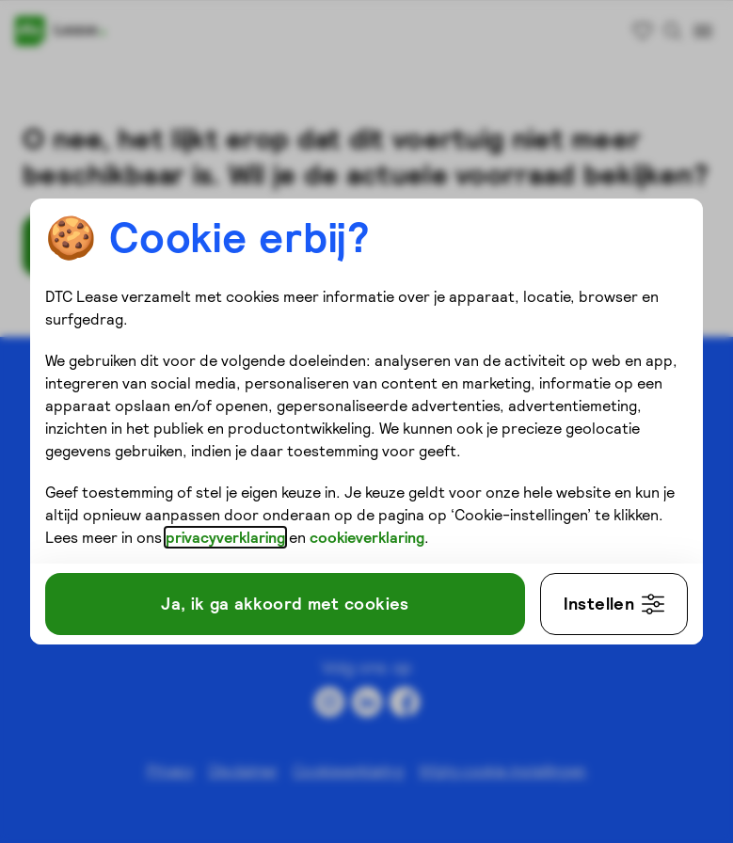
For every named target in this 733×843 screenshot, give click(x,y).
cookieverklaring (367, 537)
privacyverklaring (225, 537)
